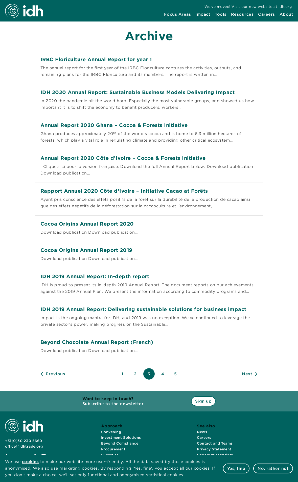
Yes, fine (236, 468)
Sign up (203, 401)
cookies (30, 461)
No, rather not (273, 468)
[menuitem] (177, 14)
